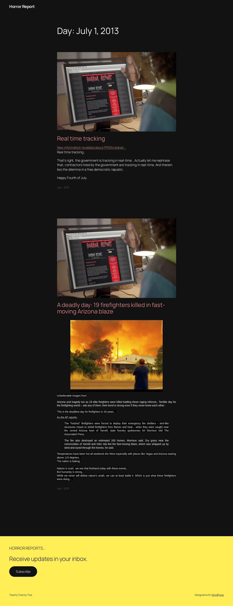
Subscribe (23, 571)
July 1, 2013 (63, 187)
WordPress (217, 595)
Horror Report (22, 6)
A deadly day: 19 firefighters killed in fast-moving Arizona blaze (111, 308)
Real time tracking (81, 138)
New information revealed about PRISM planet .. (91, 147)
